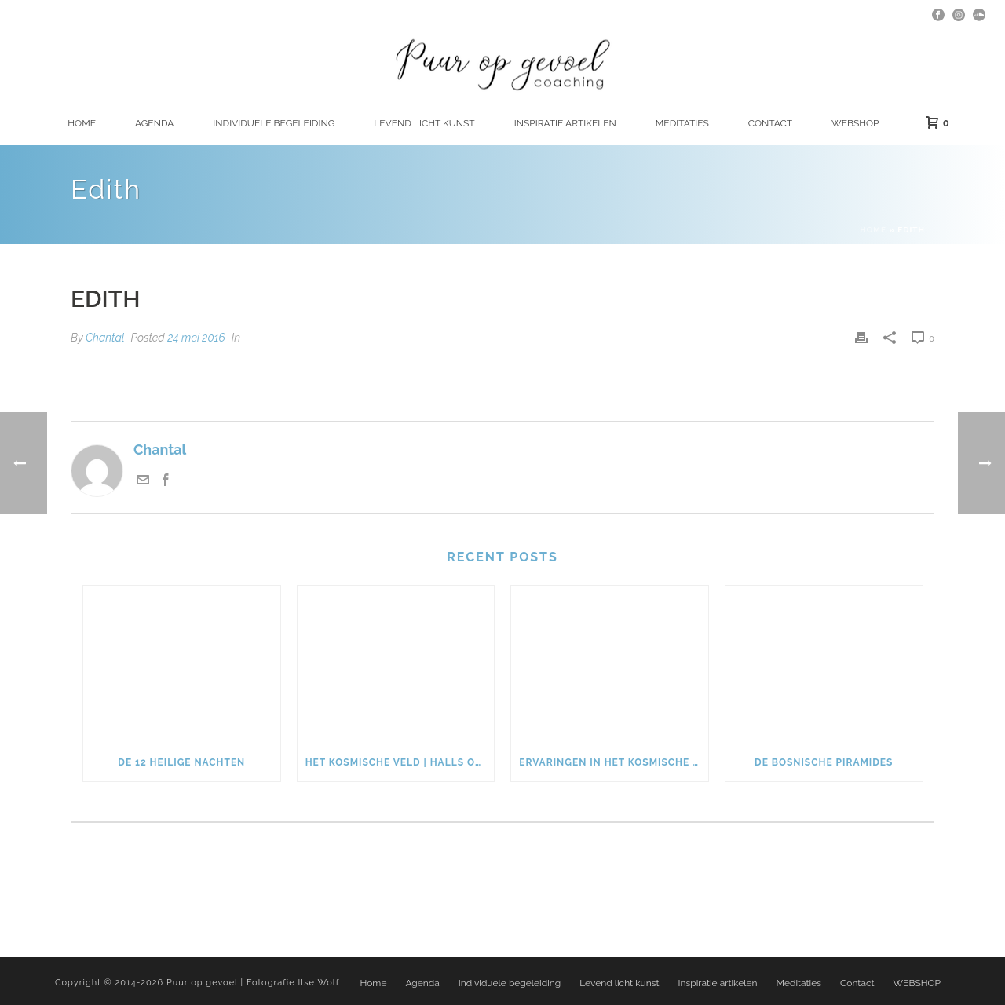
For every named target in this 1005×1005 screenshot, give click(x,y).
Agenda (154, 123)
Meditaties (682, 123)
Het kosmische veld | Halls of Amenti (400, 762)
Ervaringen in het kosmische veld (613, 762)
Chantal (105, 337)
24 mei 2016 (196, 337)
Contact (770, 123)
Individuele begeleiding (273, 123)
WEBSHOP (855, 123)
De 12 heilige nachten (181, 762)
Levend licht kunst (424, 123)
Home (82, 123)
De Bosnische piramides (824, 762)
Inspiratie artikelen (565, 123)
